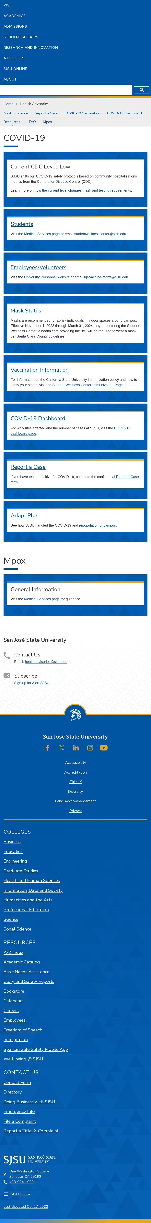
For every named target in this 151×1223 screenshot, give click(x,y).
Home (8, 103)
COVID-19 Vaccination (82, 113)
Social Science (17, 929)
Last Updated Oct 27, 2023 (26, 1206)
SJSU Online (15, 68)
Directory (13, 1092)
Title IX (75, 782)
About (10, 79)
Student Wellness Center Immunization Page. (88, 385)
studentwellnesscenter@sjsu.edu (100, 234)
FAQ (32, 121)
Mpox (47, 121)
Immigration (16, 1040)
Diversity (75, 791)
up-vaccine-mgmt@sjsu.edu (106, 277)
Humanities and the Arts (28, 900)
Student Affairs (21, 37)
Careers (11, 1011)
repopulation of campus (97, 525)
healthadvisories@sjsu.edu (46, 662)
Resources (12, 121)
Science (11, 919)
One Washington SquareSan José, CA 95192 (29, 1174)
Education (13, 851)
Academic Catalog (22, 962)
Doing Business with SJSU (29, 1102)
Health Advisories (34, 103)
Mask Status (26, 310)
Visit (8, 5)
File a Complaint (20, 1121)
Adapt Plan (25, 515)
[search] (57, 90)
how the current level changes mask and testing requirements (83, 190)
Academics (15, 16)
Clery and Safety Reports (29, 981)
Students (22, 224)
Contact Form (17, 1082)
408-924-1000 (21, 1182)
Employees (15, 1020)
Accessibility (75, 762)
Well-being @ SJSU (23, 1059)
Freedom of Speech (23, 1030)
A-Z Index (13, 952)
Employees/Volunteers (38, 267)
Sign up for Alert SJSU (31, 683)
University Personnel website (47, 277)
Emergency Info (19, 1111)
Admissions (15, 26)
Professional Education (26, 910)
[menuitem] (15, 113)
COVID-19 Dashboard (124, 113)
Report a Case (46, 113)
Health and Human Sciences (32, 880)
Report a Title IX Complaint (31, 1131)
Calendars (14, 1001)
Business (12, 842)
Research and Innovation (31, 47)
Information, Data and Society (33, 890)
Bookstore (14, 991)
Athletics (14, 58)
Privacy (75, 811)
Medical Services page (42, 234)
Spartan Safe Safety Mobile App (36, 1049)
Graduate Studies (21, 871)
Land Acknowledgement (75, 801)
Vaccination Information (40, 370)
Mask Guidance (16, 113)
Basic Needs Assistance (26, 972)
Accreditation (75, 772)
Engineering (15, 861)
